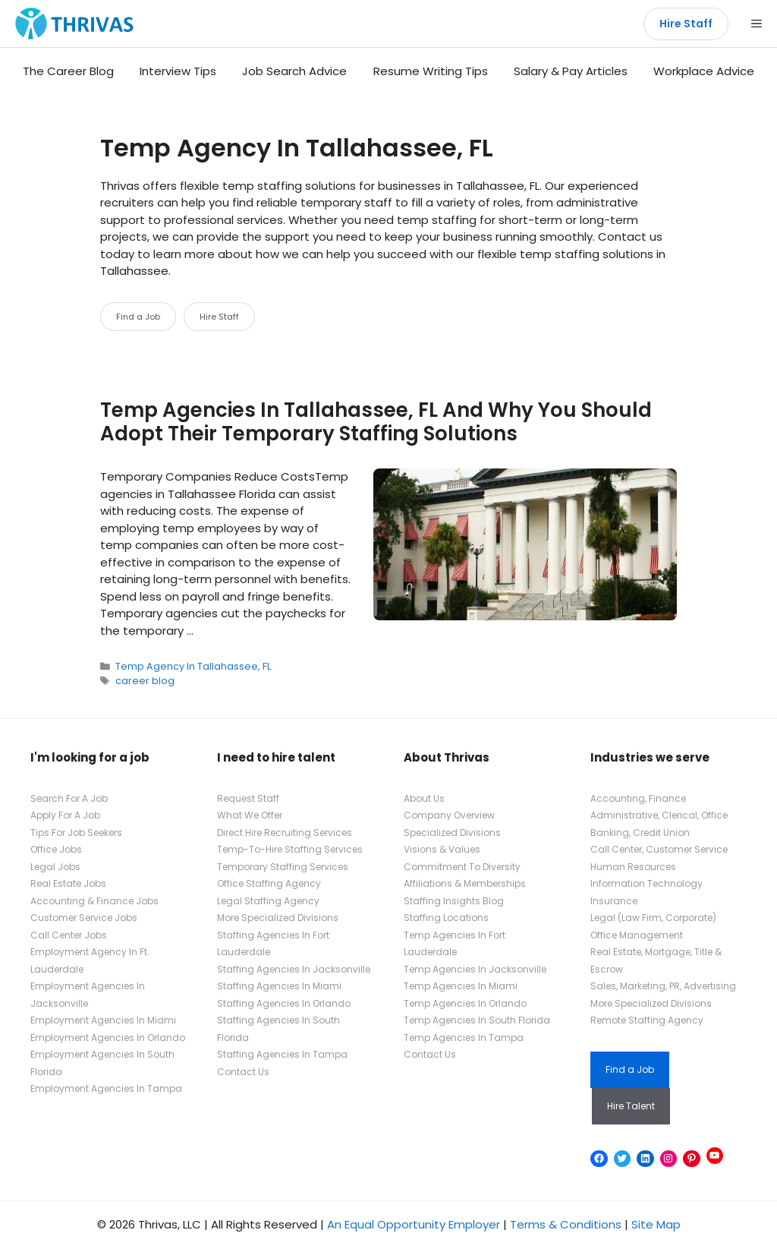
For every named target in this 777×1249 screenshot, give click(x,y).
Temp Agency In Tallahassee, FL (193, 666)
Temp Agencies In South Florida (477, 1020)
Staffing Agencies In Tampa (282, 1054)
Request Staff (248, 798)
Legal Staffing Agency (268, 900)
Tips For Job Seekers (76, 832)
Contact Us (243, 1071)
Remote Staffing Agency (646, 1020)
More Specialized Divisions (277, 917)
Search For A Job (69, 798)
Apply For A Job (65, 815)
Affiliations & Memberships (465, 883)
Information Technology (646, 883)
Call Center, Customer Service (659, 849)
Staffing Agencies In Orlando (284, 1003)
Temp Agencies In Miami (460, 985)
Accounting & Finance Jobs (94, 900)
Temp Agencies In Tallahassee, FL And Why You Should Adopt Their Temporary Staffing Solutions (376, 421)
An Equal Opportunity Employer (413, 1224)
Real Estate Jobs (68, 883)
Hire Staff (686, 23)
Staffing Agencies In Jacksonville (293, 969)
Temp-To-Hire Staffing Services (290, 849)
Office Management (636, 935)
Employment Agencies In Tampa (106, 1088)
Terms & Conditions (565, 1224)
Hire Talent (631, 1105)
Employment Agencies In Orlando (107, 1037)
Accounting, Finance (638, 798)
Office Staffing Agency (269, 883)
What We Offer (249, 815)
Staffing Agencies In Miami (279, 985)
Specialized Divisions (452, 832)
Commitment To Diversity (462, 866)
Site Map (656, 1224)
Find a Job (138, 317)
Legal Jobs (55, 866)
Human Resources (633, 866)
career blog (145, 680)
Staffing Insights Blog (454, 900)
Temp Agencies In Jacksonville (475, 969)
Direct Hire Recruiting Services (284, 832)
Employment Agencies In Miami (103, 1020)
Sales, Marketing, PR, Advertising (663, 985)
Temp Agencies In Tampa (464, 1037)
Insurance (613, 900)
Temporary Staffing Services (282, 866)
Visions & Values (442, 849)
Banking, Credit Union (640, 832)
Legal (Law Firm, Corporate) (653, 917)
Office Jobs (56, 849)
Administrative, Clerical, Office (659, 815)
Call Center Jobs (68, 935)
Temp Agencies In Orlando (465, 1003)
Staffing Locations (446, 917)
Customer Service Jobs (83, 917)
